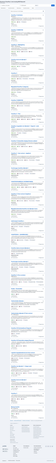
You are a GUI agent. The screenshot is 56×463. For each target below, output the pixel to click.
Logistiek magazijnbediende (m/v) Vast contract (23, 352)
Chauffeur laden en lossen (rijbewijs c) (20, 248)
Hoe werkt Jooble (16, 449)
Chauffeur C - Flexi (15, 113)
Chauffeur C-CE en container (18, 275)
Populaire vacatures (13, 441)
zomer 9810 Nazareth (25, 426)
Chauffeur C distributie (17, 15)
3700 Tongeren (12, 434)
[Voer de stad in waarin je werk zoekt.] (29, 5)
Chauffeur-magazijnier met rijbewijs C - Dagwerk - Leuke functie (25, 126)
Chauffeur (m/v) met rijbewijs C (19, 59)
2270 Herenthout (12, 430)
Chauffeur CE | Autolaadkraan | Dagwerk (21, 328)
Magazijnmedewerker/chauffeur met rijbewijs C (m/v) (24, 208)
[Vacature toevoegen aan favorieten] (43, 15)
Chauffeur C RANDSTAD (17, 30)
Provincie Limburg (12, 436)
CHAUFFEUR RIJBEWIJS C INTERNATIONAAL (22, 181)
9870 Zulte (11, 429)
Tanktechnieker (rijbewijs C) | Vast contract (21, 313)
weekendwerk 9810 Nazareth (26, 431)
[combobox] (4, 461)
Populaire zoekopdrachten (14, 423)
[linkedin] (52, 446)
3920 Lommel (12, 426)
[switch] (43, 11)
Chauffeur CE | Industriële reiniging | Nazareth (22, 340)
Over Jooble (15, 447)
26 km (36, 5)
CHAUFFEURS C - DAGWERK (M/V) (19, 234)
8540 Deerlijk (12, 435)
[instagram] (48, 446)
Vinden (53, 5)
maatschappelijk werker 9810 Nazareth (38, 436)
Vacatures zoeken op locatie (14, 442)
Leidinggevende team (16, 450)
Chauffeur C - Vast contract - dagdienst (21, 153)
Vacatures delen (25, 447)
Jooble (52, 460)
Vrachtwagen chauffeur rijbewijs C (19, 168)
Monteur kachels (15, 407)
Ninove (11, 431)
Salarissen (35, 451)
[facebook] (46, 446)
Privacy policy (18, 460)
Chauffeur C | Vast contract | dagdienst (21, 194)
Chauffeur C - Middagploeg (18, 44)
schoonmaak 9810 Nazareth (26, 429)
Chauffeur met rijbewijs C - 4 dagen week (21, 366)
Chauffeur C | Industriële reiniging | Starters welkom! (24, 141)
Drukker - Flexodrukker (16, 288)
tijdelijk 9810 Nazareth (36, 435)
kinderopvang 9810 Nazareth (37, 434)
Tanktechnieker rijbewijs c (17, 301)
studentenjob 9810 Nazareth (26, 430)
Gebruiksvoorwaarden (11, 460)
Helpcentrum (15, 454)
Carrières (14, 453)
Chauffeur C (14, 73)
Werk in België (15, 456)
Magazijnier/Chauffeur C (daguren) (19, 86)
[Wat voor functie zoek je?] (9, 5)
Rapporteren (41, 26)
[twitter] (50, 446)
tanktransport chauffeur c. (17, 221)
